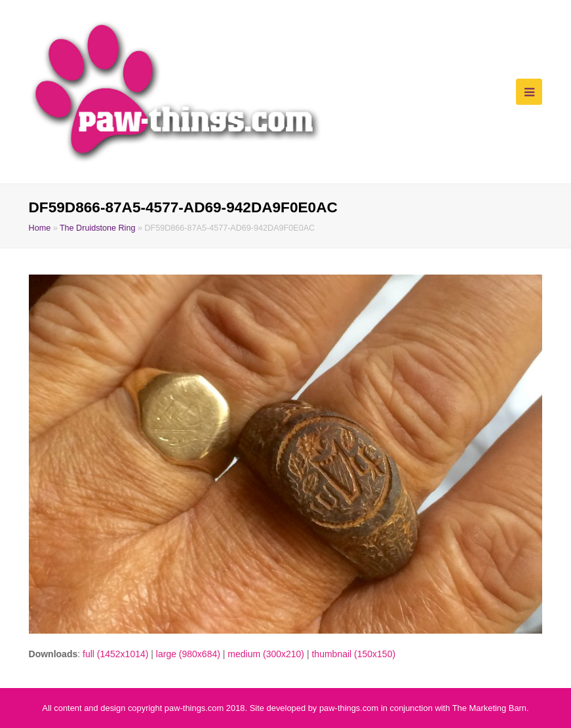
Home (40, 228)
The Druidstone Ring (98, 228)
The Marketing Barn (489, 708)
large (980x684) (188, 654)
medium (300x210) (265, 654)
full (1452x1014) (115, 654)
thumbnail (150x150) (353, 654)
